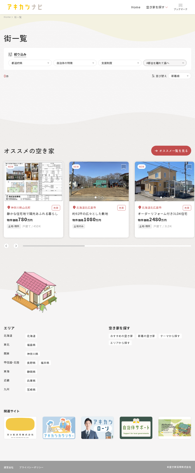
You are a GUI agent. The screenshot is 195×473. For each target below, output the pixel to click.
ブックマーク (180, 7)
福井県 (45, 363)
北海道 (31, 336)
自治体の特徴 (65, 63)
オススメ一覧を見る (171, 150)
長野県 (31, 363)
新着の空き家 (146, 336)
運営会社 (9, 467)
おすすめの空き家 (121, 336)
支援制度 (106, 63)
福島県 (31, 345)
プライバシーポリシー (31, 467)
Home (136, 7)
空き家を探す (155, 7)
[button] (96, 197)
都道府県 (17, 63)
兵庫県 (31, 380)
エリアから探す (120, 343)
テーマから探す (170, 336)
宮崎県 (31, 389)
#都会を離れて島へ (157, 63)
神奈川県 (32, 354)
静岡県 (31, 372)
